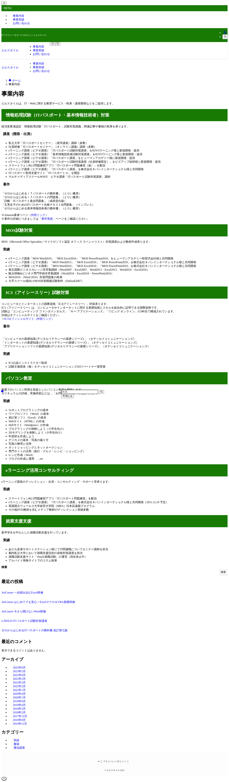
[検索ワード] (79, 392)
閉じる (68, 396)
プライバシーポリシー (114, 761)
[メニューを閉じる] (4, 3)
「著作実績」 (47, 218)
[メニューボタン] (52, 44)
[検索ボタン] (57, 44)
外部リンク (38, 214)
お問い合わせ (21, 23)
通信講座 (19, 747)
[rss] (224, 32)
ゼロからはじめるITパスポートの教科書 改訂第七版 (34, 630)
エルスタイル (10, 50)
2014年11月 (20, 723)
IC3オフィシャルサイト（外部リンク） (29, 318)
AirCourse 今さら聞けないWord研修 (23, 611)
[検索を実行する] (101, 392)
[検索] (225, 36)
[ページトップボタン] (4, 779)
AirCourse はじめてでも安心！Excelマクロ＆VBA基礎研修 (38, 601)
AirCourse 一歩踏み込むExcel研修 (22, 592)
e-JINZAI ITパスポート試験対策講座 (24, 620)
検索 (4, 567)
